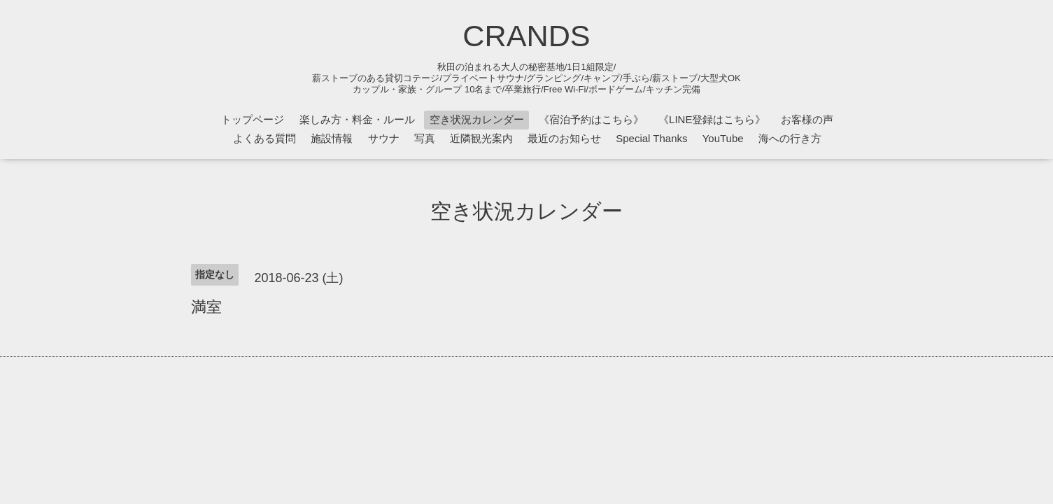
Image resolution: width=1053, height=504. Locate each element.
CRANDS (526, 35)
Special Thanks (651, 138)
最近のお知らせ (564, 138)
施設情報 (332, 138)
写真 (424, 138)
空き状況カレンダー (477, 119)
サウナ (384, 138)
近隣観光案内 (481, 138)
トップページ (252, 119)
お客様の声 (807, 119)
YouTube (723, 138)
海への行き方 (789, 138)
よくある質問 (264, 138)
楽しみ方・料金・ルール (357, 119)
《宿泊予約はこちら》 (591, 119)
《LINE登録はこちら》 (711, 119)
